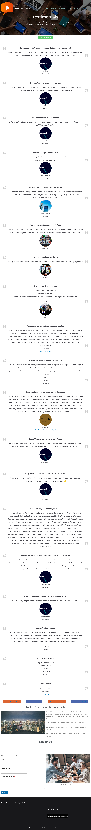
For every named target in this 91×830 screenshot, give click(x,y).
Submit (4, 792)
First (2, 755)
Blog (79, 8)
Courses (54, 8)
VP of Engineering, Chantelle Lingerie (45, 430)
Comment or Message (8, 777)
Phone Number (5, 768)
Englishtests (63, 8)
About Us (86, 8)
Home (47, 8)
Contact (72, 8)
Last (16, 755)
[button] (56, 8)
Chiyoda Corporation (45, 351)
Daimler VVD (45, 694)
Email (3, 759)
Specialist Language (23, 8)
